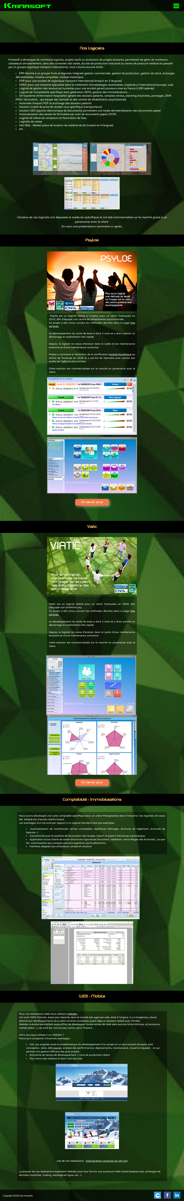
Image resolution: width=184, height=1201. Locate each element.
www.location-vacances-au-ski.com (107, 1160)
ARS (64, 361)
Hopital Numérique (120, 354)
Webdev (72, 1013)
